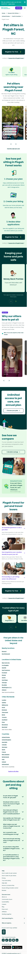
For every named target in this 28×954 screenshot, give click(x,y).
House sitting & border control (10, 888)
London (4, 700)
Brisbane (4, 710)
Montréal (4, 727)
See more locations (8, 692)
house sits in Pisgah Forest (16, 58)
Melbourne (5, 705)
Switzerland (5, 764)
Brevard (4, 651)
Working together (6, 914)
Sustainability (5, 902)
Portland (4, 672)
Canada (4, 744)
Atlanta (4, 690)
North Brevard (6, 654)
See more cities (7, 729)
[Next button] (16, 144)
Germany (4, 747)
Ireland (4, 762)
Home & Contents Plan (8, 885)
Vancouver (5, 712)
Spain (3, 749)
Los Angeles (5, 665)
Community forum (7, 899)
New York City (6, 663)
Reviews (4, 890)
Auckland (4, 720)
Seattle (4, 668)
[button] (12, 358)
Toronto (4, 717)
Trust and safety (6, 880)
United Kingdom (6, 740)
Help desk (4, 883)
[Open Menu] (24, 8)
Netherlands (5, 757)
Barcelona (5, 724)
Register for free (13, 52)
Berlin (3, 715)
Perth (3, 707)
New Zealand (5, 754)
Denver (4, 675)
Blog (3, 907)
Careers (4, 904)
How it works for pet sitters (9, 875)
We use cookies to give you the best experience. (11, 3)
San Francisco (6, 670)
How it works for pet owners (9, 873)
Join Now (18, 8)
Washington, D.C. (7, 687)
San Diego (5, 680)
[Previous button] (4, 380)
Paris (3, 722)
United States (6, 737)
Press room (5, 909)
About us (4, 897)
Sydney (4, 702)
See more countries (8, 767)
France (4, 752)
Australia (4, 742)
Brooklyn (4, 685)
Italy (3, 759)
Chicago (4, 682)
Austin (4, 677)
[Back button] (11, 144)
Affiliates (4, 911)
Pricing (3, 878)
